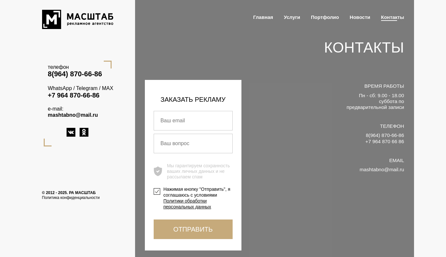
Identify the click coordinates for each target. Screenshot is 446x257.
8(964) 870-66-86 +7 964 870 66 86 (384, 138)
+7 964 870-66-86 (74, 95)
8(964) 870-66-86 (75, 74)
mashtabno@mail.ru (73, 115)
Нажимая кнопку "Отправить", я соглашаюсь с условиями (196, 198)
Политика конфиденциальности (71, 197)
